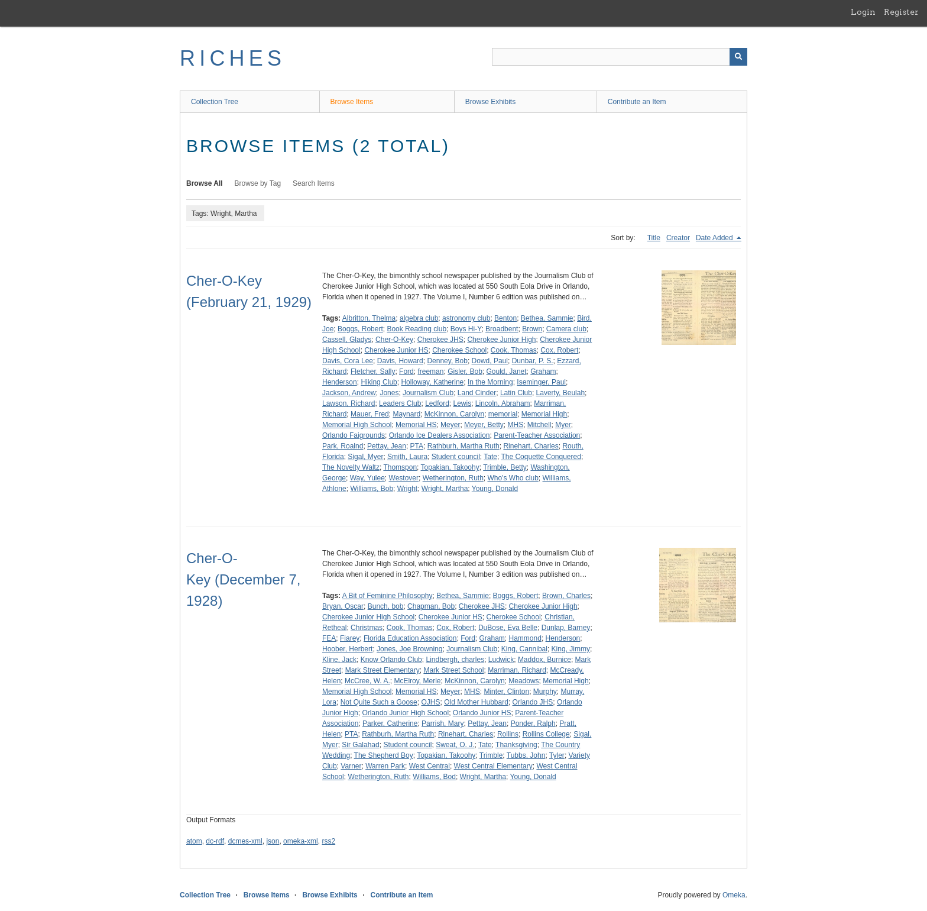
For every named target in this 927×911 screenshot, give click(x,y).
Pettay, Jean (386, 446)
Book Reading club (416, 329)
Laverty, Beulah (560, 393)
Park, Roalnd (342, 446)
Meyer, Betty (484, 425)
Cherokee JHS (440, 339)
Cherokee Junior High (501, 339)
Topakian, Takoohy (450, 467)
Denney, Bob (447, 361)
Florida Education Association (410, 638)
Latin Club (516, 393)
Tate (490, 457)
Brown (532, 329)
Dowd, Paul (490, 361)
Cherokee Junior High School (368, 617)
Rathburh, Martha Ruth (463, 446)
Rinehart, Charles (530, 446)
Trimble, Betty (505, 467)
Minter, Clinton (506, 691)
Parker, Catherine (389, 723)
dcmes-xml (245, 841)
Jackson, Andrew (349, 393)
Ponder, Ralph (533, 723)
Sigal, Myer (365, 457)
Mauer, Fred (370, 414)
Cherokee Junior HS (396, 350)
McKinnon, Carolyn (454, 414)
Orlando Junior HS (482, 713)
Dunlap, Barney (566, 628)
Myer (563, 425)
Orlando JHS (533, 702)
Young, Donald (495, 488)
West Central (429, 766)
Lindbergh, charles (455, 659)
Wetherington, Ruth (453, 478)
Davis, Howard (400, 361)
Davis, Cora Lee (347, 361)
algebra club (419, 318)
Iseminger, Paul (541, 382)
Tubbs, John (526, 755)
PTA (416, 446)
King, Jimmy (571, 649)
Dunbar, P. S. (532, 361)
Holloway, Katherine (432, 382)
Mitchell (539, 425)
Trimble (491, 755)
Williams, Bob (371, 488)
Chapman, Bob (431, 606)
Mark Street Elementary (382, 670)
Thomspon (400, 467)
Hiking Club (379, 382)
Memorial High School (356, 425)
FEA (329, 638)
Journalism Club (428, 393)
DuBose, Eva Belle (507, 628)
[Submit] (738, 57)
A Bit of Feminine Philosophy (387, 596)
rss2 (328, 841)
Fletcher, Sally (373, 371)
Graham (543, 371)
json (272, 841)
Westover (404, 478)
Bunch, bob (386, 606)
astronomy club (466, 318)
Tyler (557, 755)
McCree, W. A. (367, 681)
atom (194, 841)
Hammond (525, 638)
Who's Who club (513, 478)
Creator (678, 238)
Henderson (339, 382)
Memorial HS (416, 425)
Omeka (734, 895)
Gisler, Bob (465, 371)
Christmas (367, 628)
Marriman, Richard (517, 670)
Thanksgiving (516, 745)
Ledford (437, 403)
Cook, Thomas (514, 350)
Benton (505, 318)
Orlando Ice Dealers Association (439, 435)
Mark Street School (453, 670)
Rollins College (546, 734)
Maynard (406, 414)
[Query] (619, 57)
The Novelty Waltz (351, 467)
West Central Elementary (493, 766)
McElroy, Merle (417, 681)
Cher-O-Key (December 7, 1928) (243, 579)
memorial (502, 414)
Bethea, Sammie (547, 318)
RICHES (233, 58)
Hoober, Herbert (347, 649)
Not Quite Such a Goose (379, 702)
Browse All (204, 183)
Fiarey (349, 638)
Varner (351, 766)
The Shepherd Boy (383, 755)
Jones (389, 393)
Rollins (507, 734)
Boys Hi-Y (466, 329)
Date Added (715, 238)
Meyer (450, 425)
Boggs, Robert (360, 329)
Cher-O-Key (394, 339)
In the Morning (490, 382)
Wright (407, 488)
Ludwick (501, 659)
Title (653, 238)
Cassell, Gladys (346, 339)
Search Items (314, 183)
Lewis (462, 403)
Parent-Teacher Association (537, 435)
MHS (515, 425)
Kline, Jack (339, 659)
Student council (456, 457)
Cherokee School (459, 350)
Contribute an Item (637, 102)
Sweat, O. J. (455, 745)
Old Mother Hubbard (476, 702)
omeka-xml (300, 841)
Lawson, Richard (348, 403)
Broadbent (501, 329)
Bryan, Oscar (343, 606)
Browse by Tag (258, 183)
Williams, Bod (434, 777)
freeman (430, 371)
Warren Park (385, 766)
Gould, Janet (507, 371)
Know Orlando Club (391, 659)
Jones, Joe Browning (409, 649)
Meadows (523, 681)
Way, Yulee (367, 478)
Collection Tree (214, 102)
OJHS (430, 702)
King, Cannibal (524, 649)
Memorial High (544, 414)
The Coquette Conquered (541, 457)
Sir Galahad (360, 745)
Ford (406, 371)
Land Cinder (477, 393)
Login (863, 12)
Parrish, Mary (443, 723)
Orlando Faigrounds (353, 435)
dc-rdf (215, 841)
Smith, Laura (407, 457)
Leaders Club (400, 403)
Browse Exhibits (490, 102)
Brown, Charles (566, 596)
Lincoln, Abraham (502, 403)
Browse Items (352, 102)
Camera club (566, 329)
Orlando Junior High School (405, 713)
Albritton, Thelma (369, 318)
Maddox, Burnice (544, 659)
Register (901, 12)
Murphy (545, 691)
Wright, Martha (445, 488)
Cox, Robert (559, 350)
